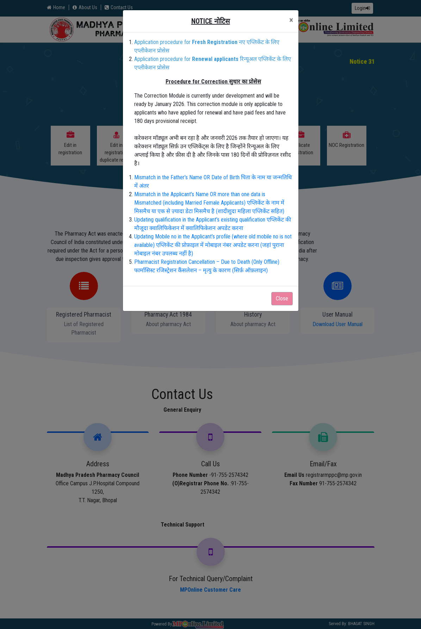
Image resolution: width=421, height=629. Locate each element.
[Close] (291, 20)
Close (282, 298)
